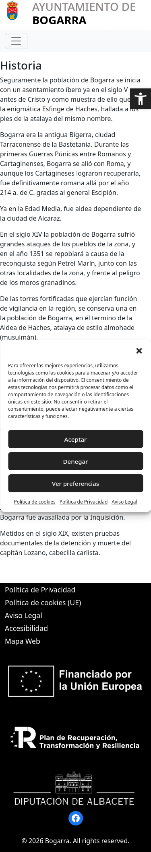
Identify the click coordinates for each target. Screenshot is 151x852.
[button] (140, 98)
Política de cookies (34, 501)
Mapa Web (22, 641)
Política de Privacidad (84, 501)
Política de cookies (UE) (43, 602)
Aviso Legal (124, 501)
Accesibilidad (26, 628)
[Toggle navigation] (16, 41)
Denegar (75, 461)
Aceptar (75, 439)
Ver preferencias (75, 483)
